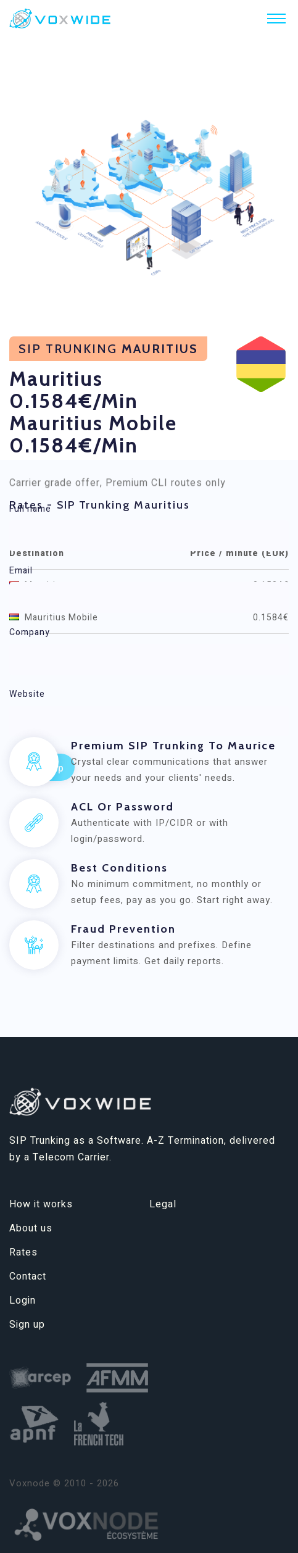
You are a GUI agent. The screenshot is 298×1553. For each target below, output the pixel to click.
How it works (41, 1204)
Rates (23, 1252)
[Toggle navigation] (276, 18)
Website (27, 694)
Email (21, 570)
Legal (162, 1204)
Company (29, 632)
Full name (30, 508)
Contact (27, 1276)
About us (30, 1228)
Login (22, 1300)
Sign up (27, 1324)
